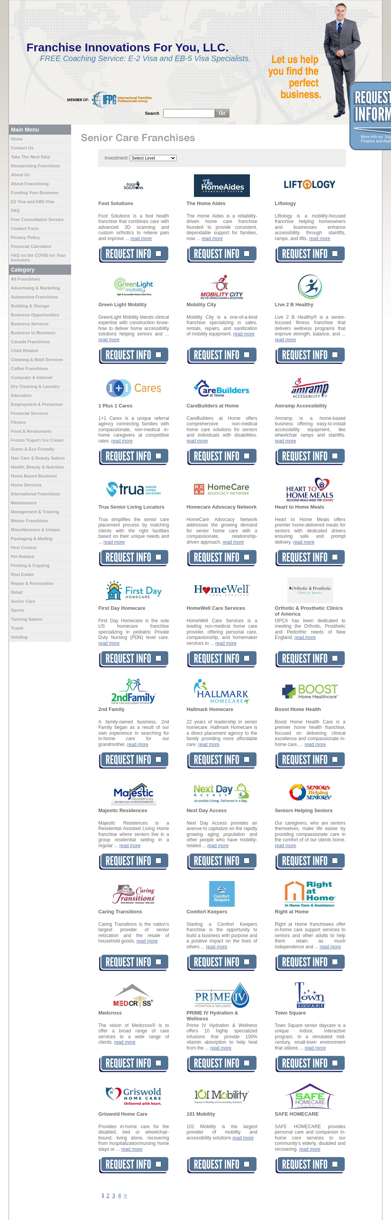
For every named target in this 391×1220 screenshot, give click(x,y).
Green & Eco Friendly (32, 449)
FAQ (15, 210)
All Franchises (25, 279)
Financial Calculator (31, 246)
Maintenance (24, 502)
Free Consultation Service (37, 219)
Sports (17, 610)
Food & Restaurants (31, 431)
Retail (17, 592)
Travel (17, 628)
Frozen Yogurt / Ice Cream (37, 440)
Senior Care (23, 601)
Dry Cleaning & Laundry (35, 386)
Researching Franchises (35, 165)
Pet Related (22, 556)
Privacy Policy (25, 237)
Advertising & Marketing (35, 288)
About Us (20, 174)
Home (17, 139)
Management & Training (35, 511)
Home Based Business (34, 476)
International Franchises (35, 494)
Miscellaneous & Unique (35, 529)
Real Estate (22, 574)
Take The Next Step (30, 156)
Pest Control (23, 547)
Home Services (26, 485)
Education (21, 395)
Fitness (18, 422)
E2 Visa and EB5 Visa (32, 201)
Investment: (117, 158)
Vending (19, 637)
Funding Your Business (34, 192)
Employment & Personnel (37, 404)
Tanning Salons (26, 619)
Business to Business (33, 332)
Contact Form (25, 228)
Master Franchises (30, 520)
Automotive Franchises (34, 297)
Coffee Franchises (29, 368)
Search (152, 113)
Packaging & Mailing (31, 538)
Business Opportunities (35, 314)
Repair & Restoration (32, 583)
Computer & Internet (31, 377)
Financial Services (29, 413)
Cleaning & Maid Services (37, 359)
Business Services (30, 323)
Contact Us (22, 148)
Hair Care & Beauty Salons (38, 458)
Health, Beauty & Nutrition (37, 467)
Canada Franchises (30, 341)
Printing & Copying (30, 565)
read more (141, 238)
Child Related (24, 350)
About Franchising (30, 183)
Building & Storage (30, 306)
